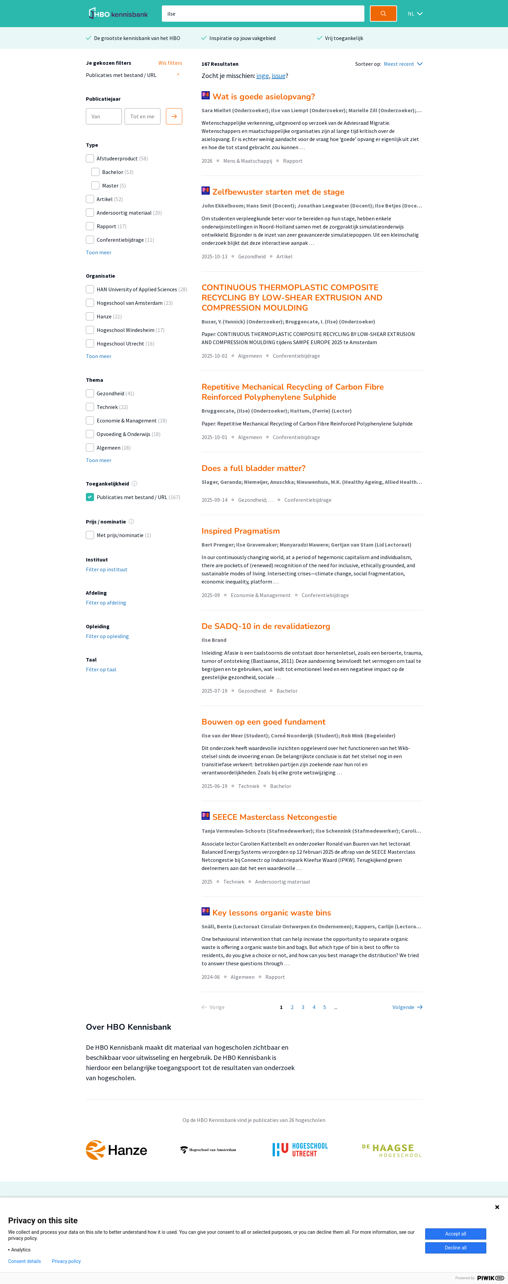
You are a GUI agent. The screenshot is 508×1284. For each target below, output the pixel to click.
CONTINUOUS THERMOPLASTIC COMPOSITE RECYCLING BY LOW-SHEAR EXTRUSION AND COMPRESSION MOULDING (292, 297)
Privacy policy (66, 1261)
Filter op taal (101, 669)
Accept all (455, 1234)
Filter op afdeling (106, 602)
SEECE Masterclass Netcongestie (274, 817)
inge (263, 75)
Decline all (456, 1247)
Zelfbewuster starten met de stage (278, 191)
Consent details (24, 1261)
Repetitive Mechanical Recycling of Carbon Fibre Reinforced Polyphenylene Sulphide (293, 391)
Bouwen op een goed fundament (263, 721)
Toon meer (98, 252)
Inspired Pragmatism (241, 531)
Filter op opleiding (107, 636)
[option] (254, 1150)
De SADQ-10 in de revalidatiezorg (266, 626)
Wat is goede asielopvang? (263, 96)
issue (278, 75)
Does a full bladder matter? (253, 468)
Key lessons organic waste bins (271, 912)
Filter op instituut (107, 569)
